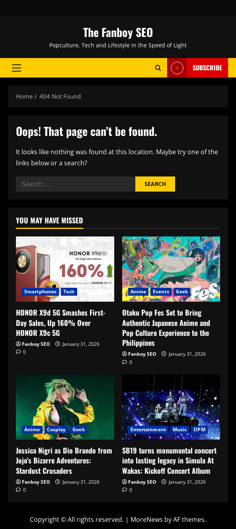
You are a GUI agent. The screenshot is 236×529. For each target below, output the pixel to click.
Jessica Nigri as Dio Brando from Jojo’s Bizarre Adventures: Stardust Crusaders (64, 460)
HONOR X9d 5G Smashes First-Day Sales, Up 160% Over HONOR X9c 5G (60, 322)
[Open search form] (158, 68)
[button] (16, 67)
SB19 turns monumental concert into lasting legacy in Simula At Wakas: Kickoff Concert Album (169, 460)
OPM (199, 429)
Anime (138, 291)
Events (161, 291)
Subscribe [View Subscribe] (194, 68)
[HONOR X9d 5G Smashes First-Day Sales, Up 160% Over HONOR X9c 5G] (65, 269)
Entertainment (148, 429)
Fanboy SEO (36, 344)
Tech (68, 291)
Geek (182, 291)
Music (180, 429)
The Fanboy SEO (118, 32)
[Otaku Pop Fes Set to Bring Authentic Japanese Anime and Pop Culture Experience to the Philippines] (171, 269)
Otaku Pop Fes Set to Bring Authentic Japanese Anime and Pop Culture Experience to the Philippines (166, 327)
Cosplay (56, 429)
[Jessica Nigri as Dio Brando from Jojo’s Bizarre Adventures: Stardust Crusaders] (65, 407)
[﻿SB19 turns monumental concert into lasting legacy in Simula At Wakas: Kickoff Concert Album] (171, 407)
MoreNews (147, 519)
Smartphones (40, 291)
